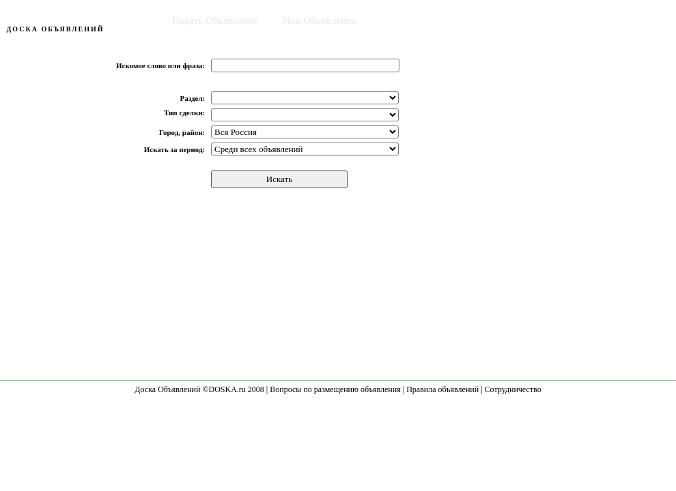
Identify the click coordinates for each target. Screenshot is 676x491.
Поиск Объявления (422, 21)
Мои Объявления (318, 21)
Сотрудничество (513, 389)
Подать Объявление (215, 21)
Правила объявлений (442, 389)
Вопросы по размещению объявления (335, 389)
